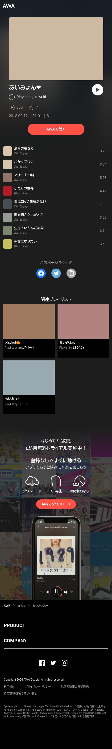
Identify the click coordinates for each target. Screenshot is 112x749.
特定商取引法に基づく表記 (20, 693)
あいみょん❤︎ (40, 605)
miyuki (40, 97)
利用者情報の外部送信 (75, 686)
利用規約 (9, 686)
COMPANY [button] (15, 640)
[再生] (97, 89)
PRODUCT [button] (14, 625)
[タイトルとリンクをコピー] (71, 273)
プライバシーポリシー (38, 686)
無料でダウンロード (56, 504)
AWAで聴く (56, 129)
